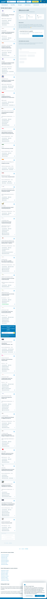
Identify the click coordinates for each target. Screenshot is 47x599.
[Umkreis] (28, 2)
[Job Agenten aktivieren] (14, 324)
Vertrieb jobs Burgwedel (5, 542)
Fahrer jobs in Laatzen (4, 555)
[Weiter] (11, 525)
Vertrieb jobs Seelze (4, 541)
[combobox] (11, 2)
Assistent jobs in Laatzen (5, 552)
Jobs (20, 531)
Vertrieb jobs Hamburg (4, 546)
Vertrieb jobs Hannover (4, 538)
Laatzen (23, 531)
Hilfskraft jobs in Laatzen (5, 558)
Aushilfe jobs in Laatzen (4, 554)
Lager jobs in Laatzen (4, 559)
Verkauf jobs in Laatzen (4, 561)
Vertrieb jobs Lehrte (4, 539)
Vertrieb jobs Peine (4, 545)
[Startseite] (3, 1)
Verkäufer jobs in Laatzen (5, 562)
